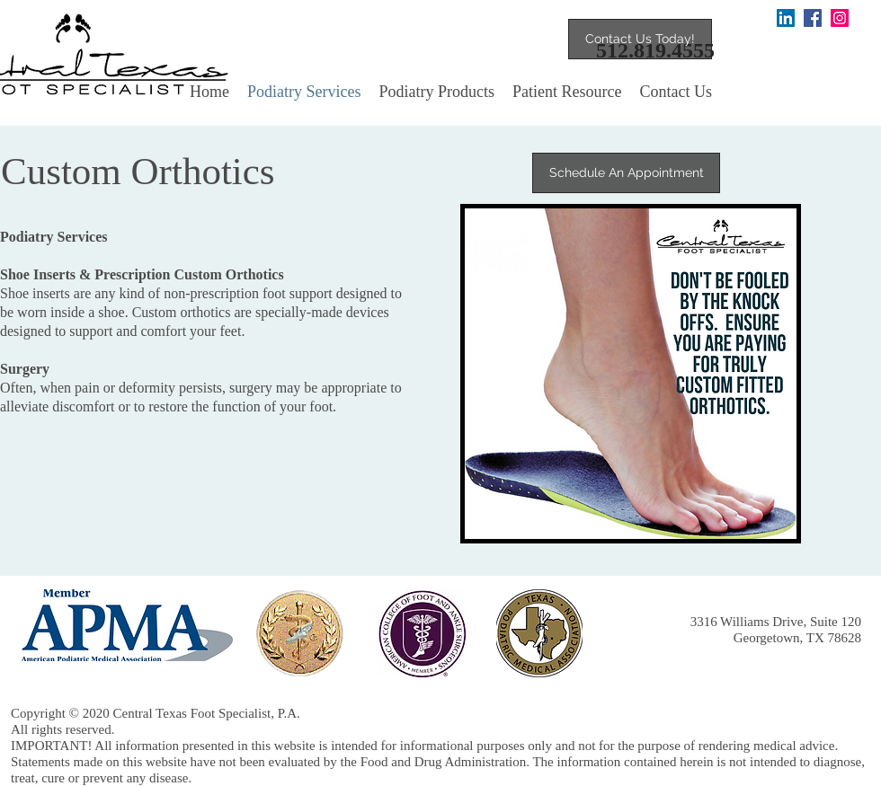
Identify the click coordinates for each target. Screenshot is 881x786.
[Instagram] (840, 18)
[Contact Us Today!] (640, 39)
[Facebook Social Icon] (813, 18)
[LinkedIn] (786, 18)
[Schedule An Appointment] (626, 173)
